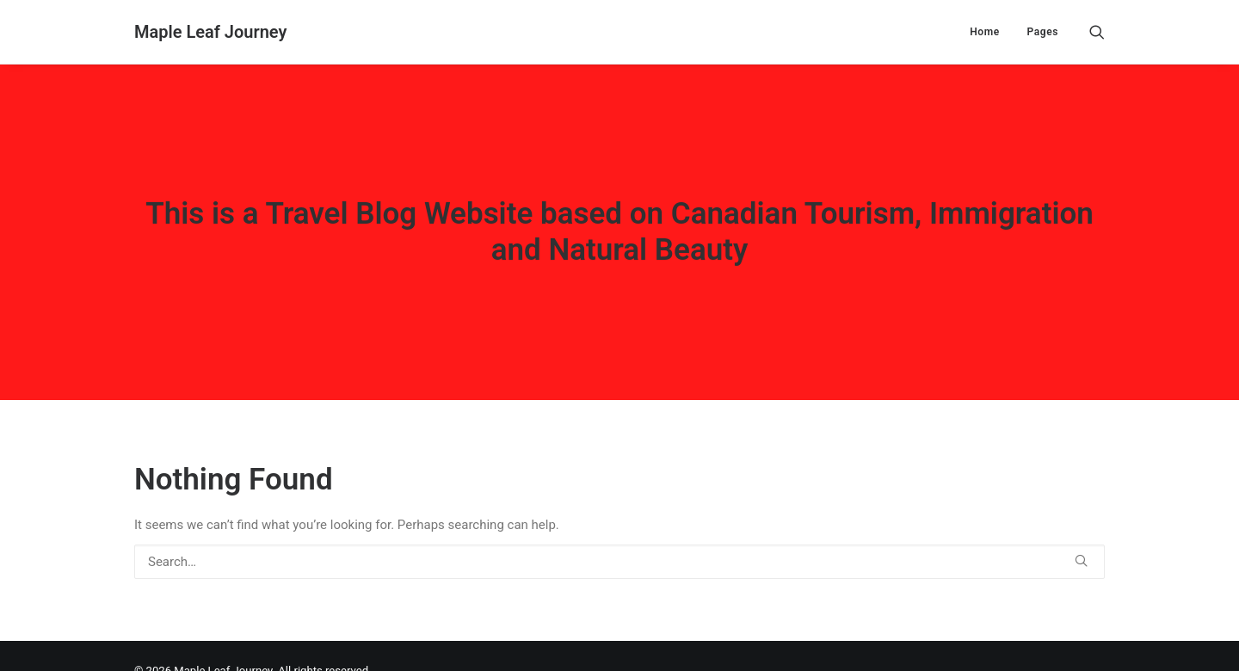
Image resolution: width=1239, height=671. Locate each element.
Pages (1042, 32)
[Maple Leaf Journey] (210, 31)
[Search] (1097, 32)
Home (985, 32)
